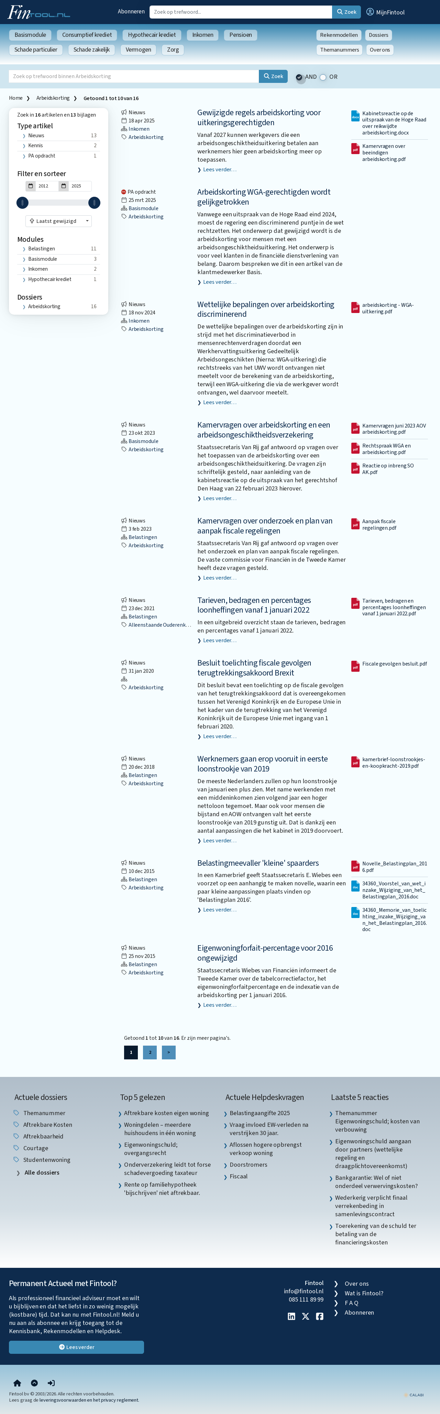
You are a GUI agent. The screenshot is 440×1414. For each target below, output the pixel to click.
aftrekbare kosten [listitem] (42, 1124)
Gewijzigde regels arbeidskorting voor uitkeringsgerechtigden (258, 118)
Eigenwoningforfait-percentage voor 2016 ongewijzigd (265, 953)
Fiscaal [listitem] (239, 1176)
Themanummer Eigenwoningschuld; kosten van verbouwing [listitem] (377, 1121)
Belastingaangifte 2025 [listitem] (260, 1113)
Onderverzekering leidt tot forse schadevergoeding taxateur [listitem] (167, 1168)
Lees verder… (219, 169)
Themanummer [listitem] (38, 1113)
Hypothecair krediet (152, 35)
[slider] (22, 203)
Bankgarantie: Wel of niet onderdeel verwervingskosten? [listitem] (376, 1181)
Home (16, 98)
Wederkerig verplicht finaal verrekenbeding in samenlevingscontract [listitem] (371, 1206)
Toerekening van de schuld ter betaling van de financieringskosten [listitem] (375, 1234)
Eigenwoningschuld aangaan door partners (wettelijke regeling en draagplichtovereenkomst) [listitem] (373, 1153)
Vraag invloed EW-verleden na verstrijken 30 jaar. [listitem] (269, 1128)
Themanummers (339, 50)
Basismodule (30, 35)
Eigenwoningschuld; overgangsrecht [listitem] (151, 1148)
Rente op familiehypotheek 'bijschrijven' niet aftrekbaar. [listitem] (162, 1188)
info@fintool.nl (304, 1291)
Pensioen (240, 35)
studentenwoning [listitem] (41, 1159)
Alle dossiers (42, 1172)
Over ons (380, 50)
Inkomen (202, 35)
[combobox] (58, 221)
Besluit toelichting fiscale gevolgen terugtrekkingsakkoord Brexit (254, 668)
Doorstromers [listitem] (248, 1164)
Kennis (35, 145)
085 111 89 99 (306, 1299)
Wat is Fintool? (364, 1293)
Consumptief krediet (87, 35)
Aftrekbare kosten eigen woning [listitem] (166, 1113)
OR (333, 77)
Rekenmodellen (339, 35)
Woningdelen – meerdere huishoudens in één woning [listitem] (160, 1128)
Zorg (173, 49)
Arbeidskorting (53, 98)
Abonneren (131, 11)
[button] (385, 12)
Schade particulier (35, 49)
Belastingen (41, 248)
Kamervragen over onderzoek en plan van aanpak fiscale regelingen (264, 526)
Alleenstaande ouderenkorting (160, 625)
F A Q (352, 1302)
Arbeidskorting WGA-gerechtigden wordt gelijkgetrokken (263, 197)
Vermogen (138, 49)
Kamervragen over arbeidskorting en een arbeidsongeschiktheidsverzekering (263, 430)
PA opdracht (41, 156)
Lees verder (76, 1347)
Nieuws (36, 135)
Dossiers (378, 35)
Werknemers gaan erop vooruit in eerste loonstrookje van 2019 (262, 764)
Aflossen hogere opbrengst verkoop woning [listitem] (266, 1148)
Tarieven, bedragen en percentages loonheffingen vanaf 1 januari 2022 (254, 605)
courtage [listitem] (30, 1148)
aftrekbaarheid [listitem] (38, 1136)
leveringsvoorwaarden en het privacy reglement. (89, 1400)
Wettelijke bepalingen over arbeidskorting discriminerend (265, 310)
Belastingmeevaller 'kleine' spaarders (258, 863)
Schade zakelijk (92, 49)
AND (311, 77)
